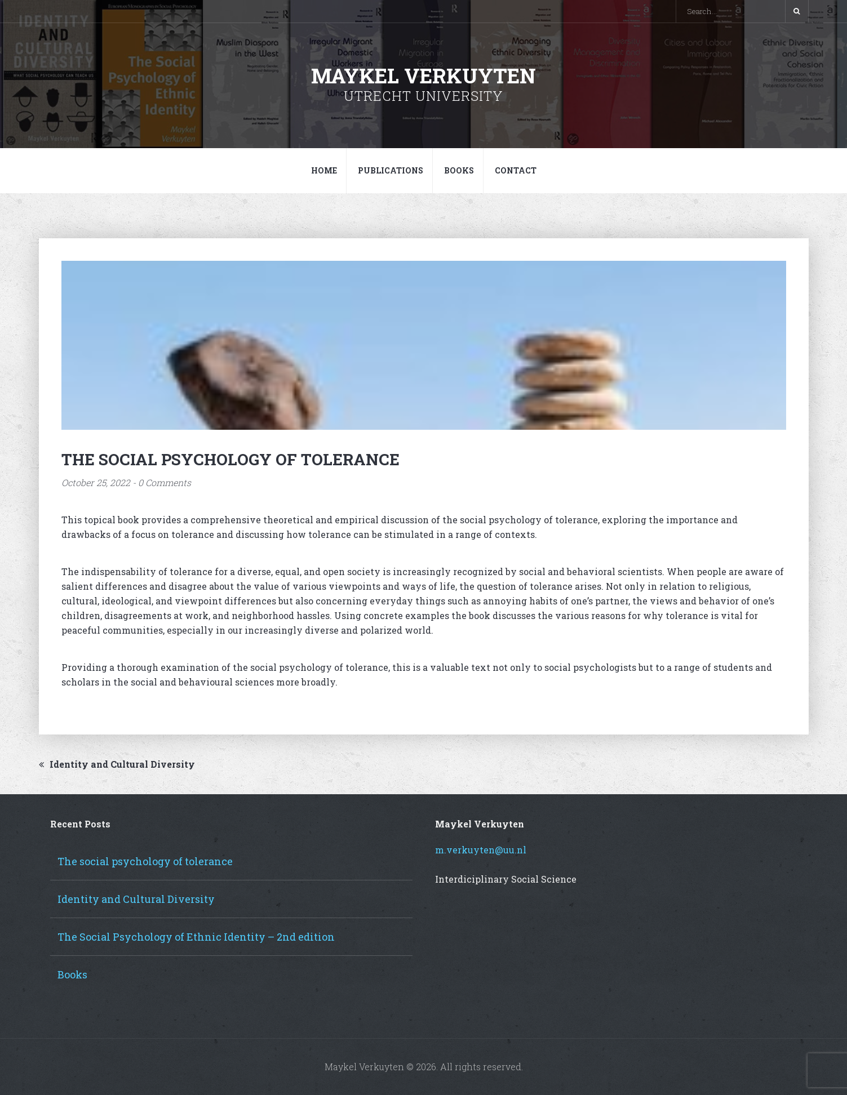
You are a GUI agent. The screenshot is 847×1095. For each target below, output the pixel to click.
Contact (515, 170)
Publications (390, 170)
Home (324, 170)
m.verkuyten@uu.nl (480, 850)
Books (459, 170)
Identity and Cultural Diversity (117, 764)
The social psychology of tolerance (145, 861)
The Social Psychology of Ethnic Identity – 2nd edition (196, 936)
